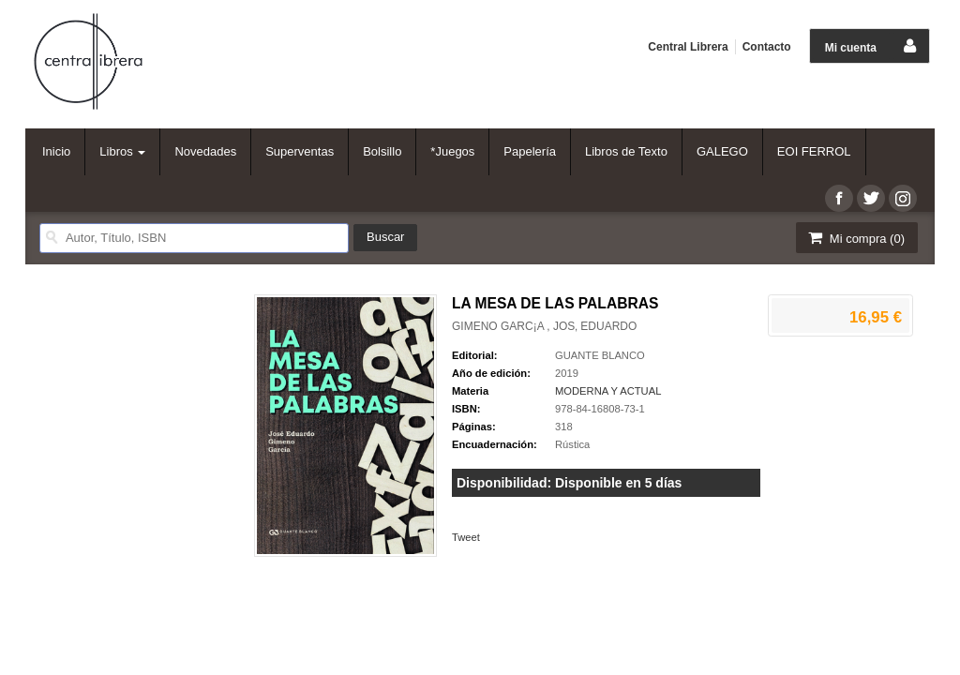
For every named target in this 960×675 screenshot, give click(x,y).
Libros (122, 151)
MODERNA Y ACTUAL (608, 391)
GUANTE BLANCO (600, 355)
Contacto (766, 46)
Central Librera (688, 46)
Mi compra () (855, 238)
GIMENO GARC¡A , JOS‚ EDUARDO (544, 326)
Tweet (466, 537)
